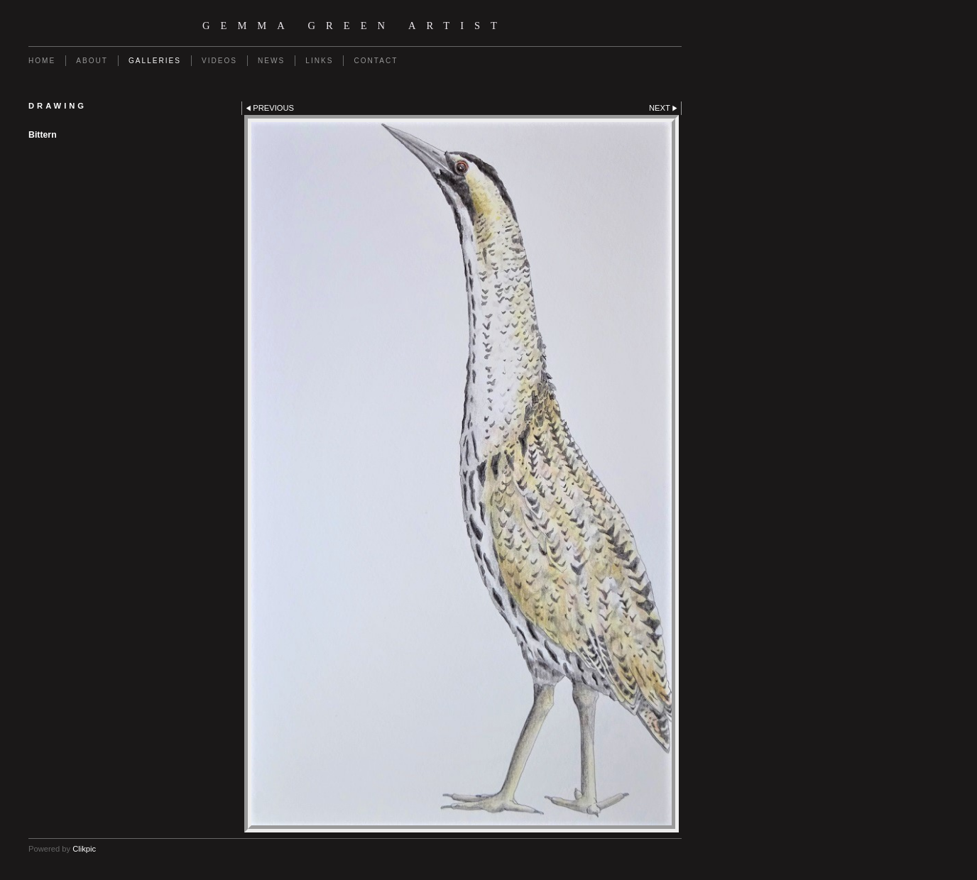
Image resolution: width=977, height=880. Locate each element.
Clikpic (84, 849)
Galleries (155, 61)
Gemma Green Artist (355, 25)
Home (41, 61)
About (92, 61)
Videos (219, 61)
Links (319, 61)
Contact (376, 61)
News (271, 61)
